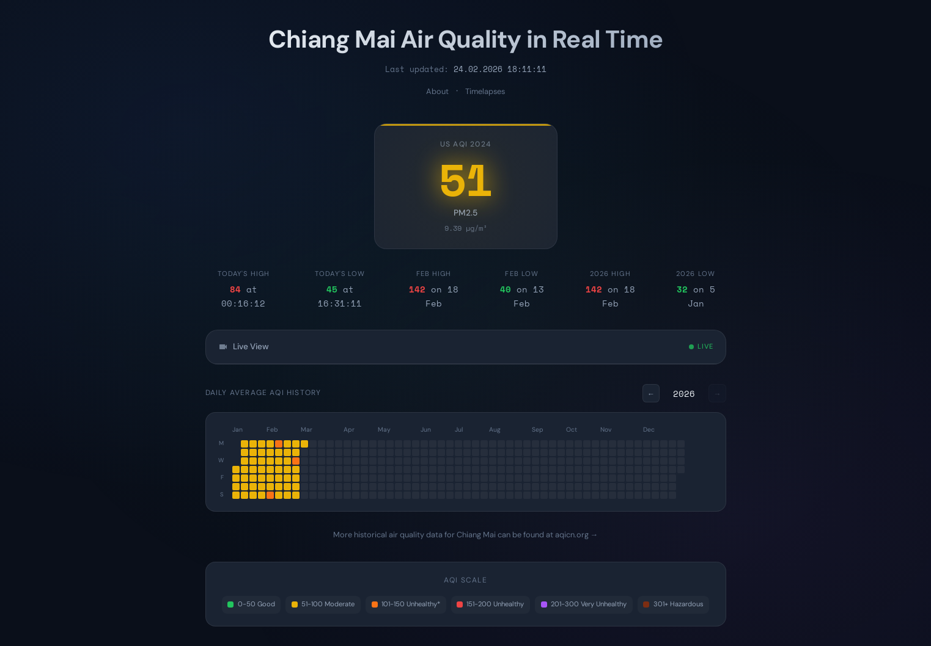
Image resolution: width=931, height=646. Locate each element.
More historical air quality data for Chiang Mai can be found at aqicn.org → (465, 534)
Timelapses (485, 91)
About (437, 91)
